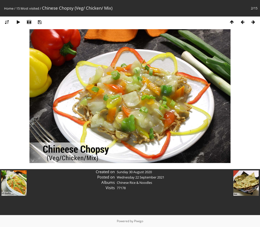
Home (8, 8)
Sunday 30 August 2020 (134, 172)
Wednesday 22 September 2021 (140, 177)
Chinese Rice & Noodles (134, 182)
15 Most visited (27, 8)
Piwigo (138, 221)
